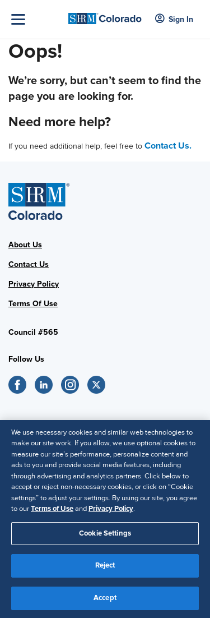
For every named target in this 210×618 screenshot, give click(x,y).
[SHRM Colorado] (105, 15)
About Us (25, 245)
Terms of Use (52, 513)
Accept (105, 602)
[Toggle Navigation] (37, 19)
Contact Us (28, 264)
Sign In (174, 19)
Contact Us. (168, 145)
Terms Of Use (33, 303)
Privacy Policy (33, 284)
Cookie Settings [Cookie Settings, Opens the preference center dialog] (105, 538)
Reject (105, 570)
